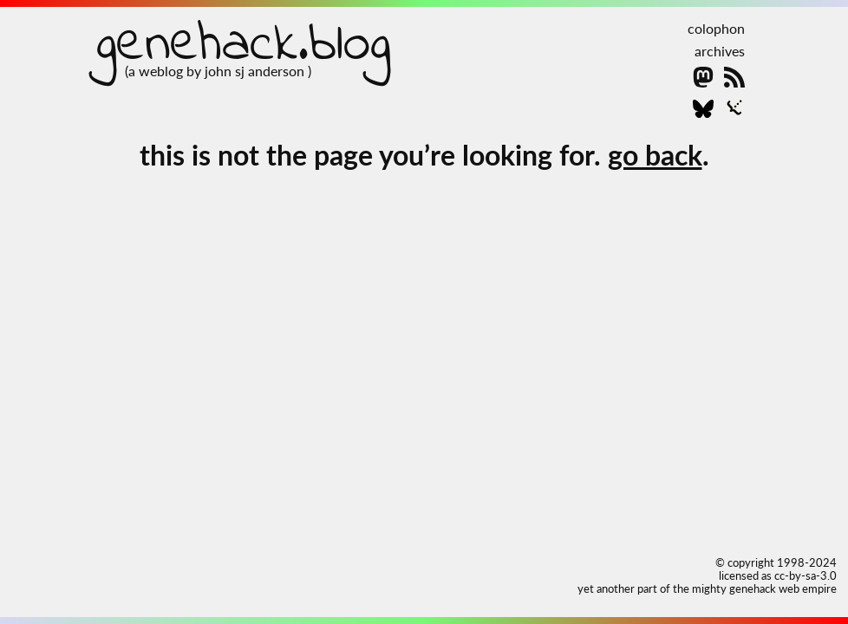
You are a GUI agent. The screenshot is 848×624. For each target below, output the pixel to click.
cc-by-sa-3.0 (805, 575)
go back (655, 155)
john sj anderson (256, 70)
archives (720, 50)
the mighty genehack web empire (755, 588)
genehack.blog (243, 45)
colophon (716, 28)
